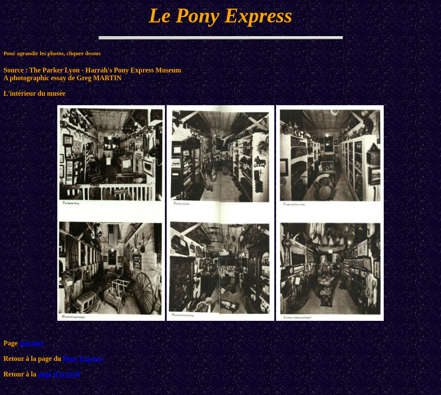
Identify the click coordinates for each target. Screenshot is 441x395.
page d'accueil (58, 374)
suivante (31, 343)
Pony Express (83, 358)
